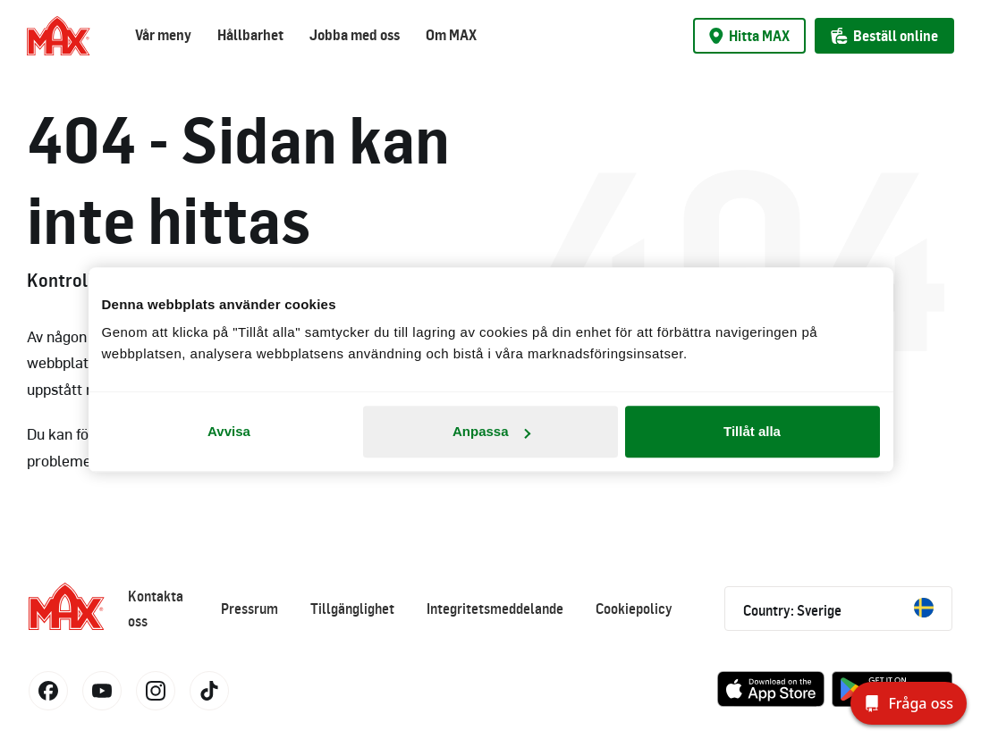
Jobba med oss (354, 35)
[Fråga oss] (908, 703)
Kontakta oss (155, 608)
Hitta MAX (749, 36)
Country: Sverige (838, 608)
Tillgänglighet (352, 608)
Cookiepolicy (634, 608)
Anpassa (491, 431)
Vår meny (163, 35)
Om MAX (451, 35)
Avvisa (228, 431)
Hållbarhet (250, 35)
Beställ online (884, 36)
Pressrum (249, 608)
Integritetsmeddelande (495, 608)
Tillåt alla (752, 431)
